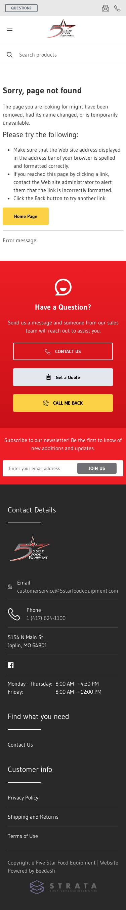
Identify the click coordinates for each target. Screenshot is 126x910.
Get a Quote (63, 377)
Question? (21, 7)
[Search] (63, 54)
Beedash (45, 870)
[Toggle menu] (9, 30)
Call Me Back (63, 403)
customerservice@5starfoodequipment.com (67, 590)
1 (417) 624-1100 (46, 618)
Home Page (25, 216)
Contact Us (63, 351)
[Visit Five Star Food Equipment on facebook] (11, 664)
